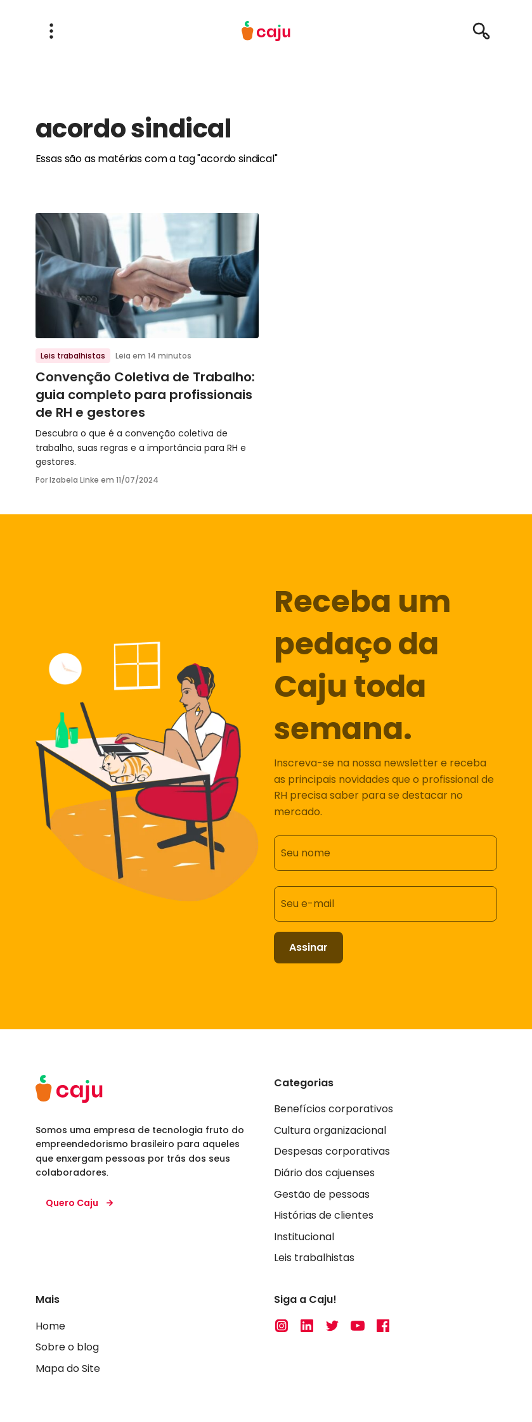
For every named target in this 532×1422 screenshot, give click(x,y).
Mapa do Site (68, 1368)
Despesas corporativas (332, 1151)
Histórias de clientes (323, 1215)
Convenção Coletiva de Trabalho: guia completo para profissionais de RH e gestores (145, 394)
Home (50, 1326)
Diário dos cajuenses (324, 1172)
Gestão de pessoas (322, 1194)
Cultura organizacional (330, 1130)
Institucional (304, 1236)
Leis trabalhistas (73, 355)
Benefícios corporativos (333, 1108)
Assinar (308, 947)
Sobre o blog (67, 1347)
